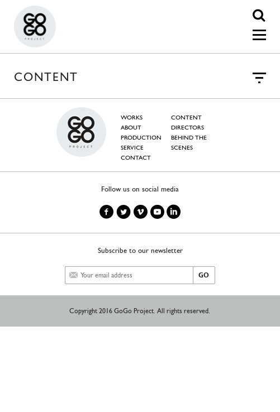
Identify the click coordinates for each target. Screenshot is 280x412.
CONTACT (136, 157)
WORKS (132, 117)
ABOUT (131, 127)
